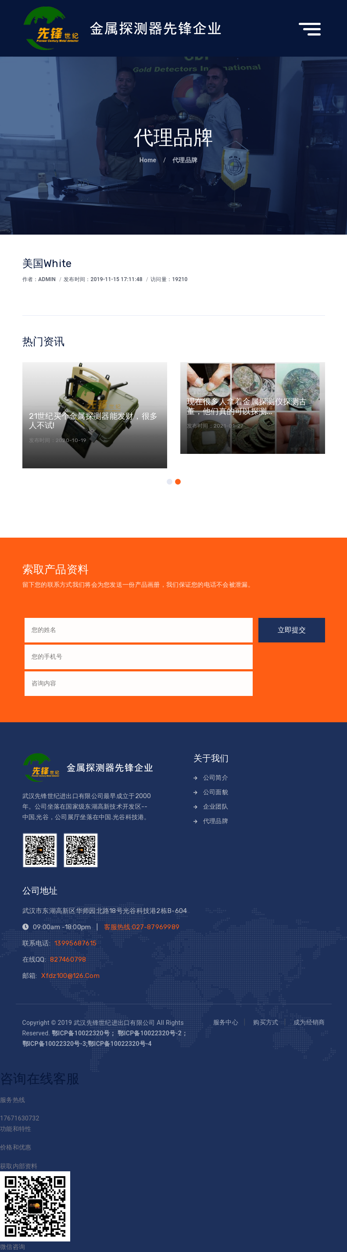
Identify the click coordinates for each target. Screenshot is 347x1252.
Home (149, 160)
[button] (169, 482)
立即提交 (292, 630)
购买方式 (265, 1022)
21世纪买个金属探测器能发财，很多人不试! (93, 421)
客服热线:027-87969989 (142, 927)
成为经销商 (309, 1022)
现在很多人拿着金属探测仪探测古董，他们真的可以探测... (247, 406)
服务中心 (225, 1022)
